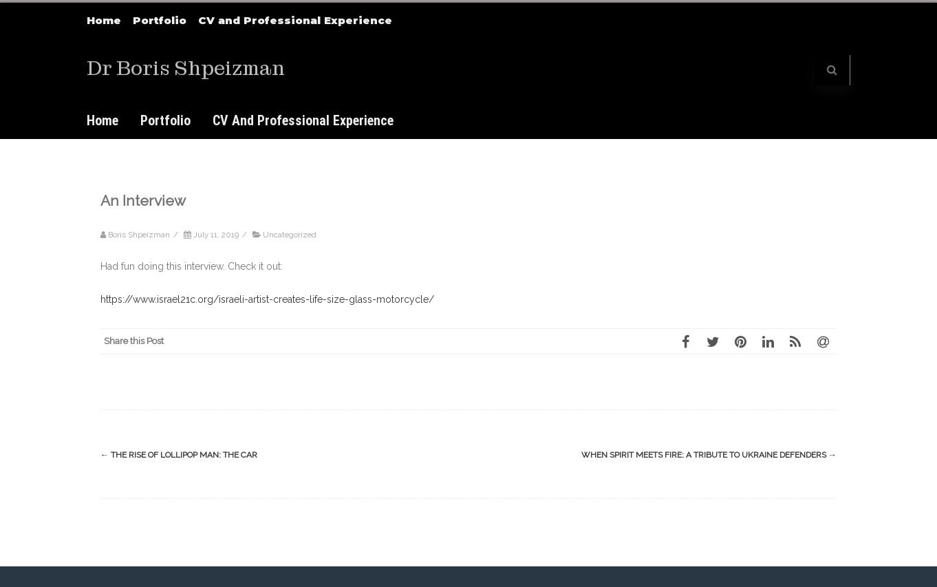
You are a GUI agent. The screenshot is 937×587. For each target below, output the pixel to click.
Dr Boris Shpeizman (186, 68)
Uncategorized (289, 234)
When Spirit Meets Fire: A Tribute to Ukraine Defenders (709, 455)
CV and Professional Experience (295, 20)
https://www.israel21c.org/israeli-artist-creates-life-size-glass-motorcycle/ (267, 299)
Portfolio (159, 20)
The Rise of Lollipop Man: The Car (178, 455)
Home (104, 20)
